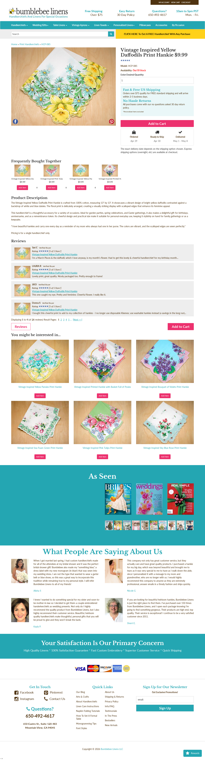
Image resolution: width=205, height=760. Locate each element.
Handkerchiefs (19, 25)
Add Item (22, 187)
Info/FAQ (109, 706)
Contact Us (54, 699)
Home (14, 44)
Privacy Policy (111, 701)
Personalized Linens (124, 25)
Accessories (161, 25)
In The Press (111, 715)
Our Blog (80, 692)
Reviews (21, 327)
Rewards (192, 753)
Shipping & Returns (114, 696)
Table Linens (60, 25)
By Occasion (178, 25)
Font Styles (81, 728)
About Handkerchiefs (86, 701)
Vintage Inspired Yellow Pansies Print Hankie (40, 387)
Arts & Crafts (82, 696)
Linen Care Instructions (87, 706)
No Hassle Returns (137, 101)
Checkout (185, 2)
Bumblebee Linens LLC (112, 749)
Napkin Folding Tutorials (88, 711)
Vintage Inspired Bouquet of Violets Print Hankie (165, 387)
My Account (164, 2)
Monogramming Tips (86, 723)
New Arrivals (111, 725)
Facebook (24, 692)
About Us (109, 692)
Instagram (24, 699)
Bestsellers (110, 720)
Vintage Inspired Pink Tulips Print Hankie (102, 448)
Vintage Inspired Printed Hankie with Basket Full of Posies (102, 387)
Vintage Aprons (80, 25)
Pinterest (53, 692)
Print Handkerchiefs (29, 44)
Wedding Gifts (40, 25)
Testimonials (111, 711)
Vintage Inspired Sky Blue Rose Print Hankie (165, 448)
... (71, 319)
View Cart (175, 2)
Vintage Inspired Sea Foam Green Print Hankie (40, 448)
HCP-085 (45, 44)
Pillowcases (145, 25)
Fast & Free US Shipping (141, 90)
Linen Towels (101, 25)
